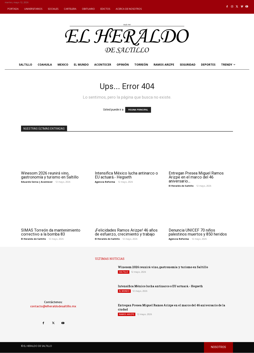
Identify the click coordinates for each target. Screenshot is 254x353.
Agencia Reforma (105, 181)
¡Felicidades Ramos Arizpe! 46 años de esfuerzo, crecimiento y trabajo (126, 232)
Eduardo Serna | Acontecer (37, 181)
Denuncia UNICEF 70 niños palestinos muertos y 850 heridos (198, 232)
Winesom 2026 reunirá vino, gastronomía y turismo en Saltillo (50, 175)
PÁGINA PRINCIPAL (138, 110)
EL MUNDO (124, 291)
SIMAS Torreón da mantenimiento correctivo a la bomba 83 (50, 232)
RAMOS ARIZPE (126, 314)
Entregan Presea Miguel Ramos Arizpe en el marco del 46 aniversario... (196, 177)
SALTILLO (123, 272)
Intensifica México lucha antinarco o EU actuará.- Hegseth (126, 175)
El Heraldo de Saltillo (181, 185)
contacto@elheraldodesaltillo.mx (53, 306)
